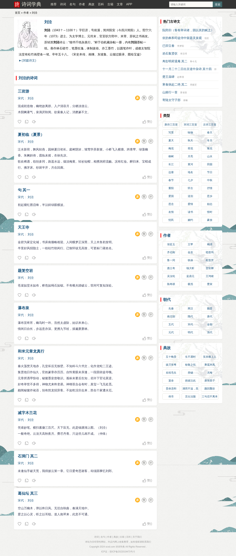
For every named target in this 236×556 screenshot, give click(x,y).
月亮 (190, 156)
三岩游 (23, 91)
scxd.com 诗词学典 (115, 546)
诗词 (63, 4)
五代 (171, 324)
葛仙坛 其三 (28, 493)
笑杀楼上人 (209, 356)
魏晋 (209, 308)
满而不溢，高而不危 (190, 389)
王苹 (190, 244)
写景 (171, 132)
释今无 (193, 61)
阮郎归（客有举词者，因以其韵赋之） (188, 30)
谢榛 (185, 100)
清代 (209, 332)
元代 (171, 332)
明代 (190, 332)
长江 (171, 164)
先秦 (171, 308)
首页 (17, 12)
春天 (209, 132)
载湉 (190, 284)
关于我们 (137, 537)
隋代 (190, 316)
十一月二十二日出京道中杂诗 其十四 (187, 69)
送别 (190, 196)
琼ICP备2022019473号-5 (122, 551)
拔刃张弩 (171, 364)
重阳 (171, 188)
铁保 (190, 260)
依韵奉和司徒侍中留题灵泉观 (182, 38)
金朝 (209, 324)
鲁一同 (171, 260)
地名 (190, 172)
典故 (91, 4)
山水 (209, 156)
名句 (72, 4)
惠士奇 (171, 268)
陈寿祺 (171, 284)
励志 (209, 204)
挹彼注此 (190, 380)
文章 (120, 4)
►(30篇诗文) (27, 60)
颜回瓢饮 (209, 388)
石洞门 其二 (28, 456)
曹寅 (209, 284)
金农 (190, 252)
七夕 (190, 180)
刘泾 (48, 22)
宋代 (21, 98)
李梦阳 (180, 46)
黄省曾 (183, 92)
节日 (209, 172)
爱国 (171, 196)
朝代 (167, 299)
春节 (171, 180)
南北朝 (171, 316)
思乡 (209, 196)
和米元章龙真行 (31, 351)
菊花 (209, 148)
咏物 (190, 132)
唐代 (209, 316)
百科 (101, 4)
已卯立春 (168, 45)
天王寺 (23, 227)
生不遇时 (190, 356)
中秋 (209, 180)
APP (129, 4)
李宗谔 (183, 53)
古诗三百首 (209, 124)
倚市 (171, 396)
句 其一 (24, 190)
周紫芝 (193, 84)
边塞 (171, 172)
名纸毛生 (171, 372)
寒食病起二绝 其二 (174, 84)
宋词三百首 (190, 124)
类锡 (190, 372)
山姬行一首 (170, 92)
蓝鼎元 (190, 276)
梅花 (171, 148)
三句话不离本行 (210, 397)
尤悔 (209, 372)
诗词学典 (31, 4)
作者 (82, 4)
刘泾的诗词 (28, 78)
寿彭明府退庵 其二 (174, 61)
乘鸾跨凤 (209, 364)
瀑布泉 (23, 308)
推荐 (54, 4)
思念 (171, 204)
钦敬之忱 (190, 364)
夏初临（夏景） (31, 134)
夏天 (171, 140)
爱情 (190, 204)
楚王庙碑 (168, 76)
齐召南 (171, 252)
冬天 (209, 140)
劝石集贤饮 (170, 53)
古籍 (110, 4)
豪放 (209, 219)
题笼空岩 (25, 271)
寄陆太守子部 (171, 100)
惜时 (209, 211)
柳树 (171, 156)
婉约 (190, 219)
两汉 (190, 308)
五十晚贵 (171, 356)
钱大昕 (190, 268)
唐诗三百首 (171, 124)
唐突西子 (209, 380)
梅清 (209, 244)
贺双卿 (210, 268)
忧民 (171, 219)
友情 (171, 211)
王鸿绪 (210, 276)
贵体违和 (171, 388)
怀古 (190, 188)
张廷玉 (171, 244)
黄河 (190, 164)
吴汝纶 (171, 276)
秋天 (190, 140)
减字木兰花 (27, 413)
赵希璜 (180, 77)
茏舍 (171, 380)
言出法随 (190, 396)
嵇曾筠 (210, 252)
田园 (209, 164)
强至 (206, 38)
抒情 (209, 188)
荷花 (190, 148)
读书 (190, 211)
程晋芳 (210, 260)
